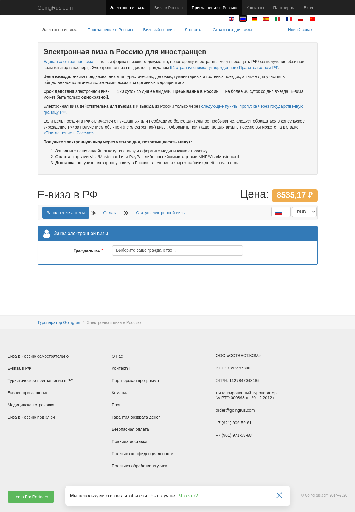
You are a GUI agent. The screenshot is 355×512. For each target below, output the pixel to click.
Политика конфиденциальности (142, 453)
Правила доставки (129, 441)
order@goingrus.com (235, 410)
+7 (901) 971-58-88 (234, 435)
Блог (116, 405)
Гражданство (86, 250)
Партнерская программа (135, 380)
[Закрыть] (279, 495)
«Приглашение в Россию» (69, 133)
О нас (117, 356)
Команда (120, 392)
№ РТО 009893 (230, 397)
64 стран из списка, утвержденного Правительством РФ (224, 67)
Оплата (110, 212)
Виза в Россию (168, 7)
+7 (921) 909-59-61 (234, 422)
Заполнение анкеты (66, 212)
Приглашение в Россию (214, 7)
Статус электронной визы (160, 212)
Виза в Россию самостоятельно (38, 356)
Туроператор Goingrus (59, 322)
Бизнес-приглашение (28, 392)
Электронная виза (127, 7)
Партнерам (283, 7)
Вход (308, 7)
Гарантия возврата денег (136, 417)
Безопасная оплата (130, 429)
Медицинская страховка (31, 405)
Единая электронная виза (69, 61)
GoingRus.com (55, 8)
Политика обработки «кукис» (140, 466)
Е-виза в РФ (19, 368)
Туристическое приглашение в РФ (41, 380)
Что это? (188, 495)
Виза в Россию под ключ (31, 417)
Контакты (255, 7)
